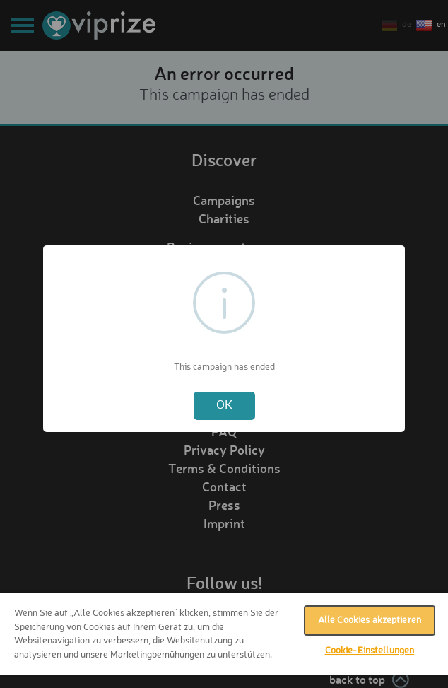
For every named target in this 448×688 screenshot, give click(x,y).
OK (224, 406)
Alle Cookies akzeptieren (369, 620)
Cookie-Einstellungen (370, 650)
